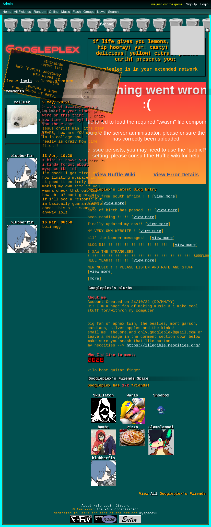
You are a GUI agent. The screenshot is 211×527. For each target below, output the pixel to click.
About (86, 506)
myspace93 (148, 513)
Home (7, 12)
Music (65, 12)
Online (53, 12)
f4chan (106, 24)
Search (113, 12)
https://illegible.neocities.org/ (163, 344)
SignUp (191, 4)
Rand (40, 12)
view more (144, 259)
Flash (77, 12)
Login (204, 4)
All (22, 12)
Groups (89, 12)
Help (97, 506)
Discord (122, 506)
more (94, 278)
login (26, 81)
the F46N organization (117, 509)
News (101, 12)
